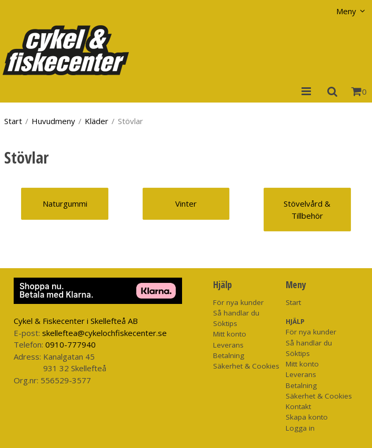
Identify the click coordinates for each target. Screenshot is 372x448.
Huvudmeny (53, 121)
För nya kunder (238, 302)
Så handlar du (236, 313)
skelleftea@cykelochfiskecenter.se (104, 333)
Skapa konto (307, 417)
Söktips (225, 323)
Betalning (228, 355)
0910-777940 (70, 344)
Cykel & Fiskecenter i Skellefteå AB (76, 320)
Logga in (300, 428)
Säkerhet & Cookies (246, 366)
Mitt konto (229, 334)
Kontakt (298, 406)
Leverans (228, 345)
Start (13, 121)
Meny (346, 11)
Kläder (96, 121)
